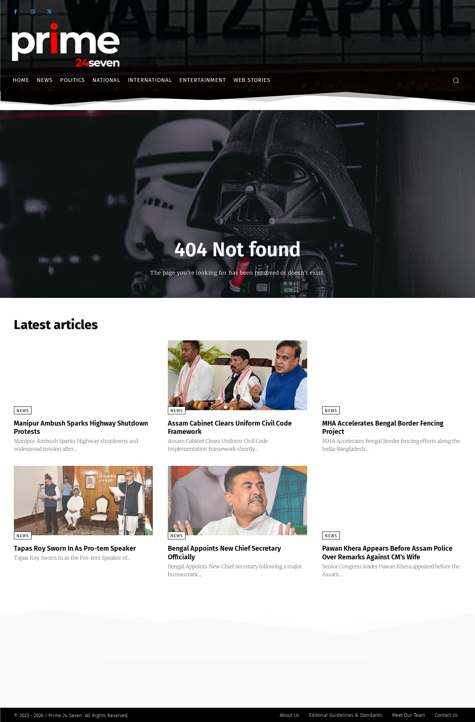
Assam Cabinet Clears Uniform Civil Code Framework (228, 427)
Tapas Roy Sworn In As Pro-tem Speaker (82, 547)
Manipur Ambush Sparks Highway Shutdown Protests (71, 427)
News (23, 410)
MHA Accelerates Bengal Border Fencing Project (390, 427)
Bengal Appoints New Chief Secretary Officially (232, 551)
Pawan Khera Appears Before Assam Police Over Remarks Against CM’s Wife (389, 551)
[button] (456, 80)
